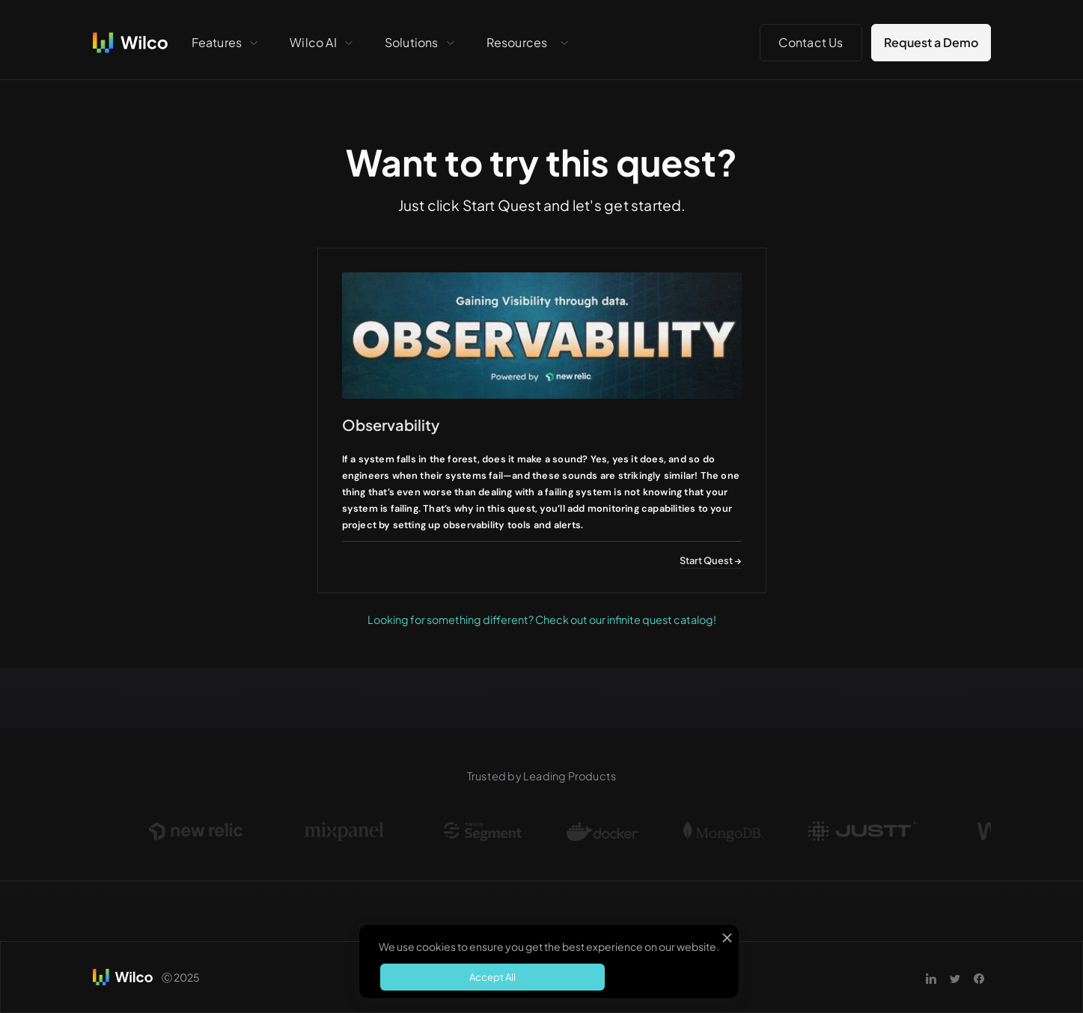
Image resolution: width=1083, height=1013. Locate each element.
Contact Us (810, 42)
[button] (226, 42)
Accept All (492, 977)
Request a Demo (931, 42)
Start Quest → (711, 560)
